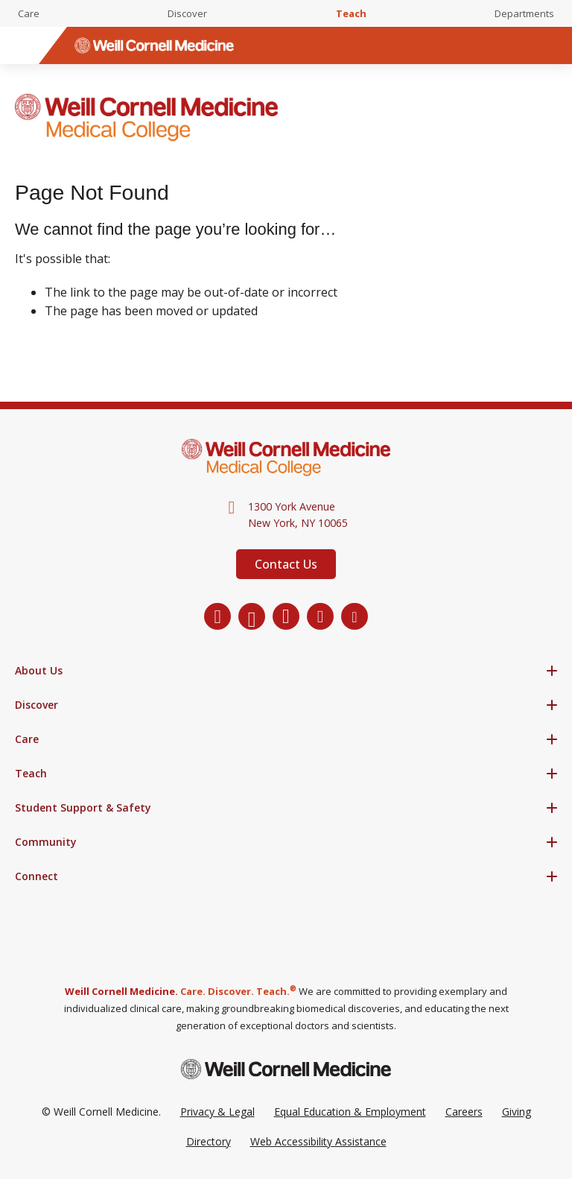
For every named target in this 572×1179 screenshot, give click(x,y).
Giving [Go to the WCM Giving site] (516, 1111)
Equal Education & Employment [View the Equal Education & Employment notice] (350, 1111)
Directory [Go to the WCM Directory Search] (208, 1141)
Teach (351, 13)
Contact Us (286, 564)
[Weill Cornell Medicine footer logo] (286, 1069)
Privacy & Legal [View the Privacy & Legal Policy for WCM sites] (217, 1111)
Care (28, 13)
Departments (524, 13)
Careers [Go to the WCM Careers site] (464, 1111)
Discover (187, 13)
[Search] (553, 45)
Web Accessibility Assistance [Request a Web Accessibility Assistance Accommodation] (318, 1141)
